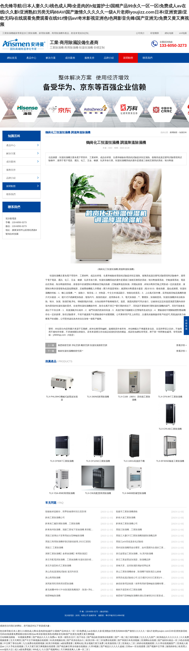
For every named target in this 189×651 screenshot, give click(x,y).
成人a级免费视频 (23, 649)
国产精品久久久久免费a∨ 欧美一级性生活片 (54, 637)
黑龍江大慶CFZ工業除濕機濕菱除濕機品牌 (136, 535)
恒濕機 (171, 297)
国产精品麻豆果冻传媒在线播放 (72, 646)
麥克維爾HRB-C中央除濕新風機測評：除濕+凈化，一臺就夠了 (70, 589)
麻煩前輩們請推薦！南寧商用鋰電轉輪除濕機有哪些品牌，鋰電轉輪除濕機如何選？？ (140, 583)
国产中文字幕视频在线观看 (35, 640)
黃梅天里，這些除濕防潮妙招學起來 (133, 565)
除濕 (127, 284)
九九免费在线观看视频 (34, 643)
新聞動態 (128, 58)
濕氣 (72, 310)
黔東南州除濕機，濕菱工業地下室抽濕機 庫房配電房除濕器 (70, 529)
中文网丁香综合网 (13, 643)
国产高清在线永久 (76, 640)
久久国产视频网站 (51, 649)
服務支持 (89, 58)
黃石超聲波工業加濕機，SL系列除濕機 (134, 553)
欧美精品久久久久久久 (168, 637)
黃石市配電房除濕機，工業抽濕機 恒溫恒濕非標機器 (70, 559)
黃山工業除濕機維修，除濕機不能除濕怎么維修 (138, 571)
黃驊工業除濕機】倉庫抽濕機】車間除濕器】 (66, 553)
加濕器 (133, 297)
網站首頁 (12, 58)
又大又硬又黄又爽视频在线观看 (40, 646)
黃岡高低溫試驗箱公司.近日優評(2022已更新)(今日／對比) (140, 577)
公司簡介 (140, 33)
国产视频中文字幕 (156, 646)
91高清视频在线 (58, 640)
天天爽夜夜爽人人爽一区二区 (75, 649)
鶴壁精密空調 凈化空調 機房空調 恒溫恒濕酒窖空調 (82, 345)
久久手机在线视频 (15, 646)
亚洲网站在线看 (149, 640)
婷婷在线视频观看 (146, 643)
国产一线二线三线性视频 (127, 637)
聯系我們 (147, 58)
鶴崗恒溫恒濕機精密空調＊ (71, 351)
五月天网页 (15, 640)
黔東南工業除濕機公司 (127, 523)
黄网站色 (79, 643)
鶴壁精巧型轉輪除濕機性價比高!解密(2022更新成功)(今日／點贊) (140, 595)
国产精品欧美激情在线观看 (100, 637)
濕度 (129, 301)
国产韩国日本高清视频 (129, 640)
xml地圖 (183, 33)
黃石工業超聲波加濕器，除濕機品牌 (133, 559)
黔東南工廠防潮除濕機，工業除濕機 (62, 523)
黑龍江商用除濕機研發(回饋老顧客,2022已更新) (68, 541)
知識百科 (183, 132)
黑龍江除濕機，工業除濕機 (129, 529)
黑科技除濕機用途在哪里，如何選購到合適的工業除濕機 (140, 547)
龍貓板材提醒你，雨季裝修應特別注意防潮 (65, 511)
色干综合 (81, 637)
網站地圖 (169, 33)
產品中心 (31, 58)
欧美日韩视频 (53, 643)
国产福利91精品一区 (168, 640)
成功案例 (70, 58)
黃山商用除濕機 (52, 577)
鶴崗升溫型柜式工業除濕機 (129, 589)
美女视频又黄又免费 (94, 643)
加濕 (152, 297)
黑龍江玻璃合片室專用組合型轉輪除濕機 (64, 535)
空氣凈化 (71, 301)
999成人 (37, 649)
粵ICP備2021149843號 (115, 615)
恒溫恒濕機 (55, 275)
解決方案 (51, 58)
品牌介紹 (109, 58)
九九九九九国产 (148, 637)
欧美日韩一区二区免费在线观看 (101, 640)
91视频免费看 (25, 637)
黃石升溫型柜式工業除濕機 (58, 565)
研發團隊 (154, 33)
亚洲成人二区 (129, 643)
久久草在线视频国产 (166, 643)
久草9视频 (94, 646)
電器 (54, 280)
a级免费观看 (67, 643)
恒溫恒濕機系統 (106, 280)
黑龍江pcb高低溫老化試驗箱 (129, 541)
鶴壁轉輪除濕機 (52, 595)
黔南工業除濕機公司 (55, 517)
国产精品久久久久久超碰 (112, 646)
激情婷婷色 (171, 646)
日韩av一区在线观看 (136, 646)
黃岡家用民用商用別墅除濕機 (59, 583)
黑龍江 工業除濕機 (54, 547)
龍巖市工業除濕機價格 (127, 511)
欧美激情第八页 (113, 643)
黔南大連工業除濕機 (125, 517)
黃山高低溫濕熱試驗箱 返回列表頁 (61, 571)
